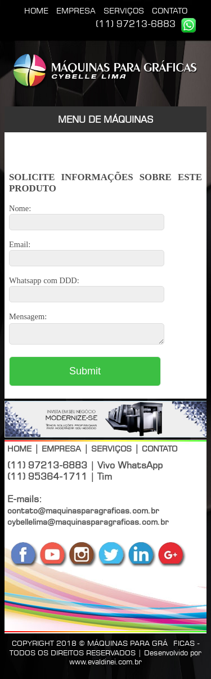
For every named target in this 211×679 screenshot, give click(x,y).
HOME (36, 10)
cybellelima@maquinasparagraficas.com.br (88, 525)
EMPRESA (76, 10)
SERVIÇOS (124, 10)
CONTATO (169, 10)
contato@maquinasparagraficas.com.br (83, 514)
